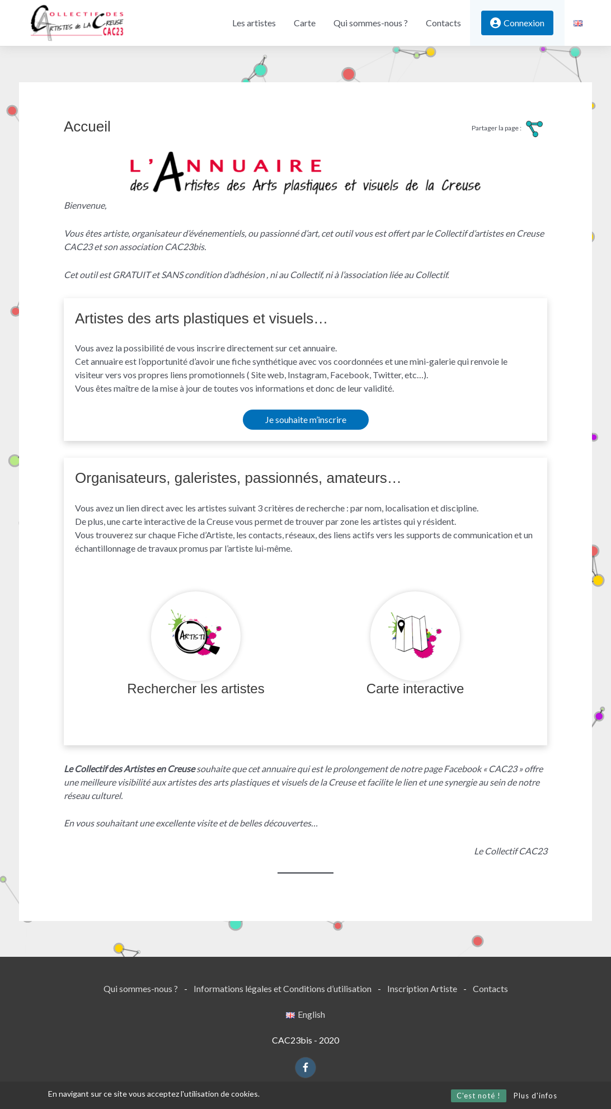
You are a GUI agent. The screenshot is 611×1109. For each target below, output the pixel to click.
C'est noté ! (479, 1095)
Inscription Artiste (422, 988)
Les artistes (254, 22)
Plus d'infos (535, 1095)
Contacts (443, 22)
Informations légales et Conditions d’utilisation (283, 988)
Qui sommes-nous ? (370, 22)
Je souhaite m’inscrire (305, 419)
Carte (305, 22)
